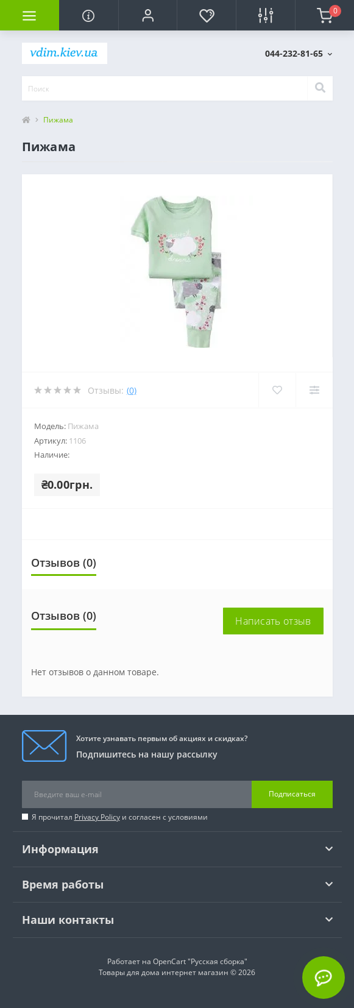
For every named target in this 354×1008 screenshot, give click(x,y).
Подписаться (292, 794)
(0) (131, 390)
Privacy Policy (97, 817)
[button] (147, 15)
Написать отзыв (273, 621)
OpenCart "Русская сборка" (200, 961)
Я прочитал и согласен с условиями (120, 817)
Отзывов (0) (63, 562)
